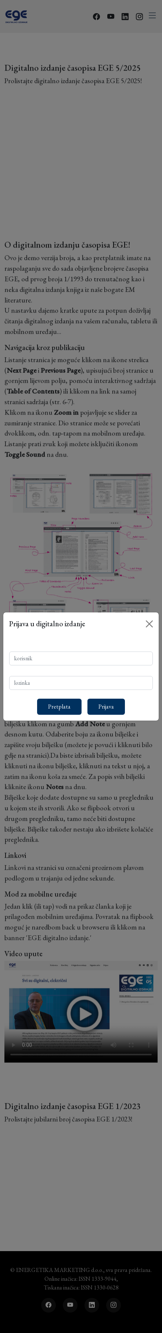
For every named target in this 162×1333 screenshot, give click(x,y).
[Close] (149, 624)
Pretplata (59, 706)
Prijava (106, 706)
